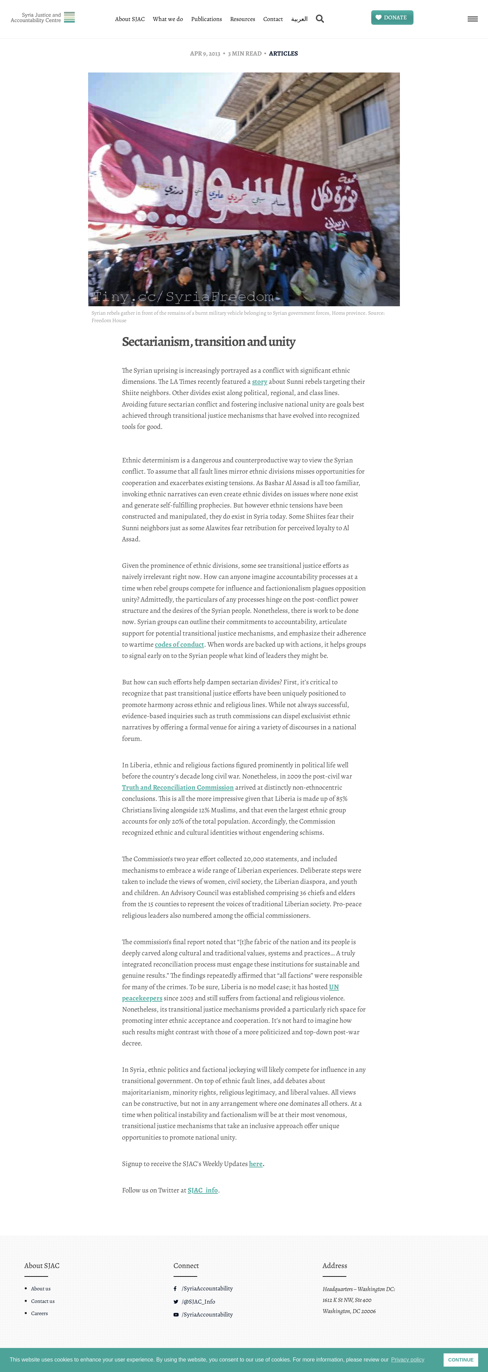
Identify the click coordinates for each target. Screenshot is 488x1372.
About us (40, 1288)
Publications (206, 19)
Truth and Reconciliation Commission (178, 790)
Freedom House (109, 320)
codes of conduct (179, 647)
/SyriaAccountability (203, 1288)
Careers (39, 1313)
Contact (273, 19)
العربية (299, 19)
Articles (283, 53)
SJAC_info (203, 1193)
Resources (242, 19)
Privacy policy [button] (407, 1360)
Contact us (43, 1301)
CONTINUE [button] (461, 1360)
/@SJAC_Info (194, 1301)
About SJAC (130, 19)
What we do (168, 19)
